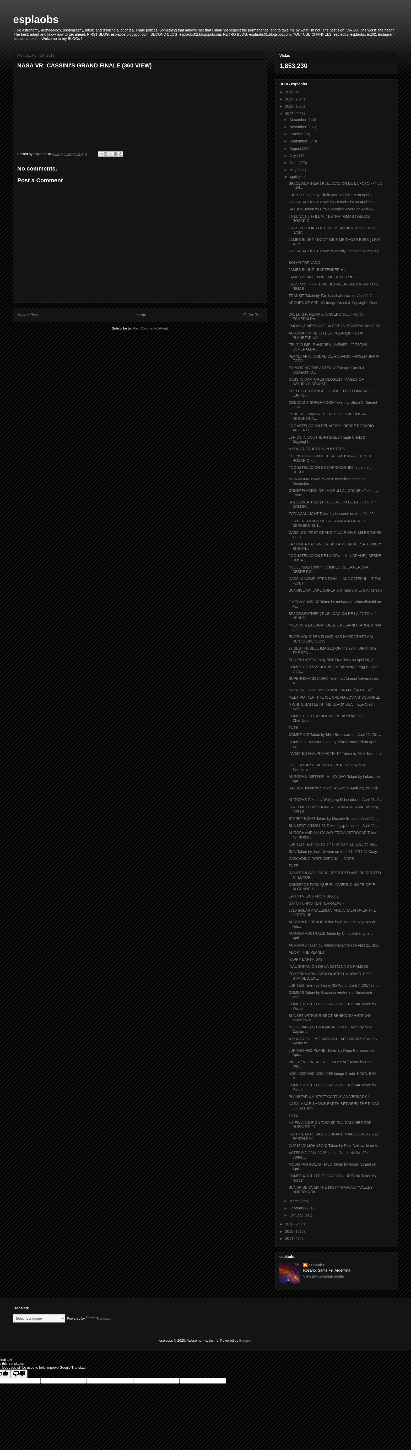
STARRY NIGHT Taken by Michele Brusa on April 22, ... (334, 818)
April (293, 177)
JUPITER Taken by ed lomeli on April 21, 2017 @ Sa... (333, 844)
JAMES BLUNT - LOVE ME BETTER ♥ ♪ (322, 277)
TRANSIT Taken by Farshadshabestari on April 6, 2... (332, 296)
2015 (289, 1231)
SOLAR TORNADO (304, 263)
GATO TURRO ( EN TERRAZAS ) (316, 903)
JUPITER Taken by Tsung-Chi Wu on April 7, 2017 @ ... (334, 985)
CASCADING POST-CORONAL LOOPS (321, 859)
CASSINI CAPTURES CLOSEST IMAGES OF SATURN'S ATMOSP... (326, 381)
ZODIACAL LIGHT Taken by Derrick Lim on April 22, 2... (334, 202)
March (295, 1201)
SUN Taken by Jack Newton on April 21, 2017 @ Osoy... (334, 851)
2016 (289, 1224)
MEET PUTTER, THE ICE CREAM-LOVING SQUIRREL (334, 697)
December (298, 120)
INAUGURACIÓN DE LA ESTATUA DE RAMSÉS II (330, 966)
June (293, 163)
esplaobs (35, 19)
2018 (289, 106)
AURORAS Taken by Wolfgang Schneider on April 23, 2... (335, 800)
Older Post (253, 315)
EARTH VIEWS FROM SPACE (314, 896)
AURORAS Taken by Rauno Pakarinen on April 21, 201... (335, 945)
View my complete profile (323, 1276)
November (298, 127)
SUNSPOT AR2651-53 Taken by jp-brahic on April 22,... (334, 826)
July (293, 155)
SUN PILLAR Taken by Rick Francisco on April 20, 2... (332, 660)
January (296, 1215)
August (295, 148)
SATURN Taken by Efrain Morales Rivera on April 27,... (333, 209)
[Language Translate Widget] (39, 1318)
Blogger (245, 1340)
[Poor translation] (19, 1373)
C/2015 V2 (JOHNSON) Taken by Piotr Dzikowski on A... (334, 1146)
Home (141, 315)
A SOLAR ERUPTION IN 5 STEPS (317, 449)
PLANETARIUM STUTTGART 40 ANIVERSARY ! (329, 1097)
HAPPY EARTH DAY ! (307, 959)
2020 (289, 92)
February (297, 1208)
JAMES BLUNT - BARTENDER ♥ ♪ (317, 270)
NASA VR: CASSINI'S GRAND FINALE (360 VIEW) (330, 690)
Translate (98, 1318)
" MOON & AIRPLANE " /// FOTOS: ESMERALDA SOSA (334, 326)
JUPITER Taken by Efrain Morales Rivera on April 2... (332, 195)
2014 (289, 1238)
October (296, 134)
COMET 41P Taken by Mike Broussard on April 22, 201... (335, 734)
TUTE (293, 727)
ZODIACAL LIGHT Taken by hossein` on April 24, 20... (333, 514)
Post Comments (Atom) (150, 328)
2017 (289, 113)
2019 (289, 99)
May (293, 170)
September (298, 141)
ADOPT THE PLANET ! (308, 952)
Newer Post (28, 315)
